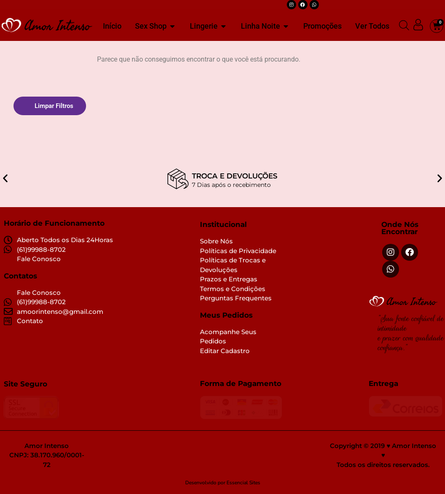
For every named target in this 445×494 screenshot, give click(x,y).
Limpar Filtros (54, 106)
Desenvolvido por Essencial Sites (222, 483)
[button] (5, 173)
